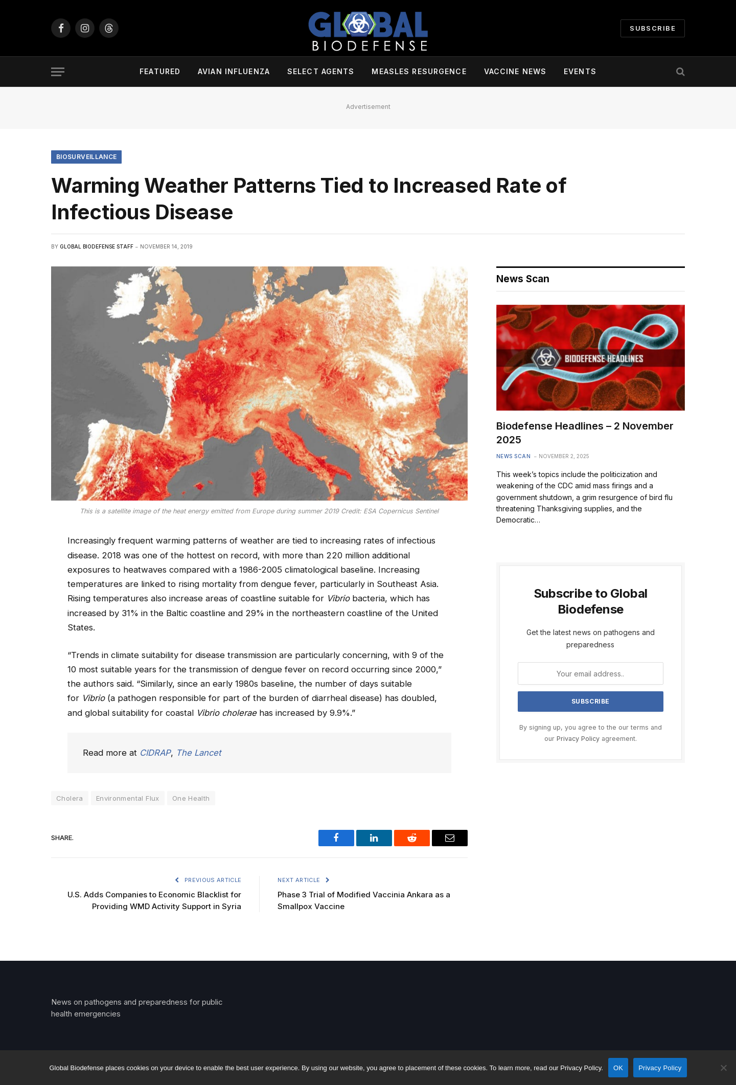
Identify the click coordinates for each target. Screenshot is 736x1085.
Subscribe (653, 28)
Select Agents (321, 71)
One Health (191, 798)
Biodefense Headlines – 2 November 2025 (585, 433)
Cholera (69, 798)
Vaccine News (515, 71)
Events (580, 71)
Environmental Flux (127, 798)
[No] (723, 1068)
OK (618, 1068)
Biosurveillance (86, 157)
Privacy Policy (578, 738)
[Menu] (57, 71)
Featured (160, 71)
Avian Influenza (234, 71)
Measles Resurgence (419, 71)
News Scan (513, 456)
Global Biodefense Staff (96, 246)
